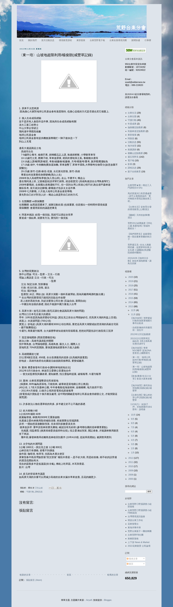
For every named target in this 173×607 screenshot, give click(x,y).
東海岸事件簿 (134, 527)
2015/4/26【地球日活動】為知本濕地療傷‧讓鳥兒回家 (140, 260)
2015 (131, 298)
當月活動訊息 (47, 40)
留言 (130, 564)
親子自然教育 (134, 171)
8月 (133, 423)
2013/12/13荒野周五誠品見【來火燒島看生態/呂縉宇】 (141, 341)
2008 (131, 475)
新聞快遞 (135, 40)
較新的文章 (25, 575)
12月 (133, 310)
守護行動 (30, 492)
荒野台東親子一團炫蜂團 (140, 531)
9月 (133, 419)
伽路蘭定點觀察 (135, 127)
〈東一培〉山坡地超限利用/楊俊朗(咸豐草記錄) (141, 369)
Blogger (107, 600)
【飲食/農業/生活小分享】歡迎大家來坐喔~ (141, 378)
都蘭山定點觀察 (135, 153)
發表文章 (132, 559)
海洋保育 (132, 146)
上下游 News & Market (138, 542)
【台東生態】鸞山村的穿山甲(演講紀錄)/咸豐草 (141, 397)
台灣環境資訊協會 (136, 516)
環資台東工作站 (135, 520)
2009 (131, 470)
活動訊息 (132, 142)
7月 (133, 427)
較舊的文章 (112, 575)
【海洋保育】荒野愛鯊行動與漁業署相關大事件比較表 (141, 320)
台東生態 (132, 116)
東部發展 (80, 40)
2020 (131, 277)
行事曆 (148, 40)
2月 (133, 448)
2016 (131, 294)
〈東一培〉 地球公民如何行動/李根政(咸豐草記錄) (140, 360)
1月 (133, 452)
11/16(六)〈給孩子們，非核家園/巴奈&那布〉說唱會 (141, 407)
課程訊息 (39, 492)
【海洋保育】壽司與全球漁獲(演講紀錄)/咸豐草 (141, 388)
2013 (131, 306)
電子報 (131, 160)
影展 (130, 164)
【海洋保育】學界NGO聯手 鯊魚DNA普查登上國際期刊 (140, 350)
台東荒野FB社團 (135, 535)
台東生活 (132, 113)
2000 (131, 479)
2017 (131, 290)
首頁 (21, 40)
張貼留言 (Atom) (34, 580)
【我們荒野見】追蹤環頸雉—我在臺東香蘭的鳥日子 (140, 236)
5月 (133, 436)
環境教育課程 (65, 40)
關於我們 (32, 40)
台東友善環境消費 (118, 40)
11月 (133, 314)
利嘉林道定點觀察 (136, 131)
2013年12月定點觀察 (140, 334)
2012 (131, 458)
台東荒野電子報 (97, 40)
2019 (131, 281)
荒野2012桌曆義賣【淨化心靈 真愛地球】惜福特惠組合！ (140, 225)
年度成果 (132, 124)
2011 (131, 462)
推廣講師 (132, 149)
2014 (131, 302)
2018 (131, 285)
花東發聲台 (133, 524)
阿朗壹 (131, 138)
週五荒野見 (133, 157)
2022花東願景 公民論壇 (139, 546)
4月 (133, 440)
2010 (131, 466)
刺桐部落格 (133, 538)
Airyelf (89, 600)
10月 (133, 415)
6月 (133, 431)
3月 (133, 444)
